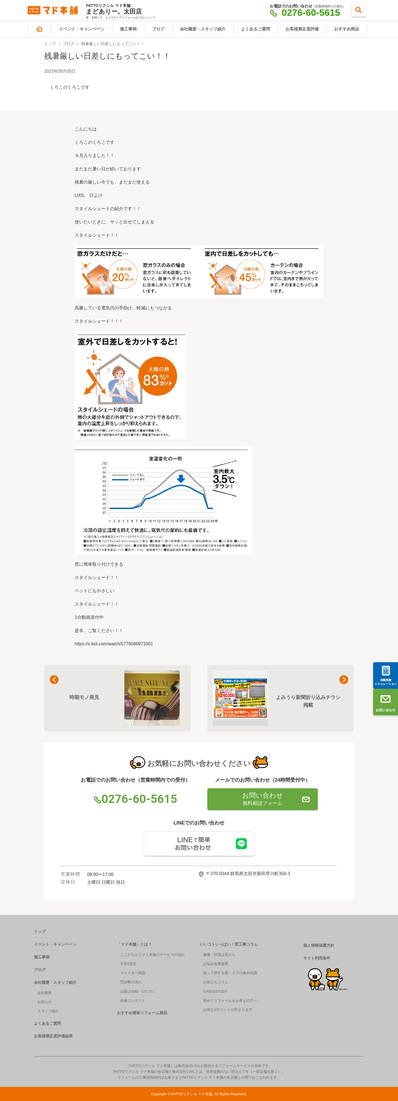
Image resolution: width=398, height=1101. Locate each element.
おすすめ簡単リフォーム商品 (142, 1013)
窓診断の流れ (131, 982)
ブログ (158, 29)
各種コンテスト (132, 1000)
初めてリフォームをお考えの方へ (230, 1000)
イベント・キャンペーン (81, 29)
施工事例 (128, 29)
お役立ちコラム (215, 982)
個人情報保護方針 (318, 945)
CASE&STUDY (215, 991)
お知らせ (44, 1002)
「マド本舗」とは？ (134, 944)
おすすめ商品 (346, 29)
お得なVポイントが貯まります (227, 1010)
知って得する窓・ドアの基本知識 (230, 973)
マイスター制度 (132, 973)
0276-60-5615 (305, 12)
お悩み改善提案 (215, 964)
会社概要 (44, 993)
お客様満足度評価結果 (53, 1036)
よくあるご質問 (255, 29)
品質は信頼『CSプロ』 (139, 991)
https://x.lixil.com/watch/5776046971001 (114, 643)
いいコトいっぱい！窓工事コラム (229, 944)
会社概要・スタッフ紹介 (203, 29)
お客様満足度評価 (302, 29)
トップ (50, 43)
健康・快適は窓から (219, 955)
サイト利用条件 (316, 958)
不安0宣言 (128, 964)
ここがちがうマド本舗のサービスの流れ (152, 955)
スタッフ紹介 (48, 1011)
